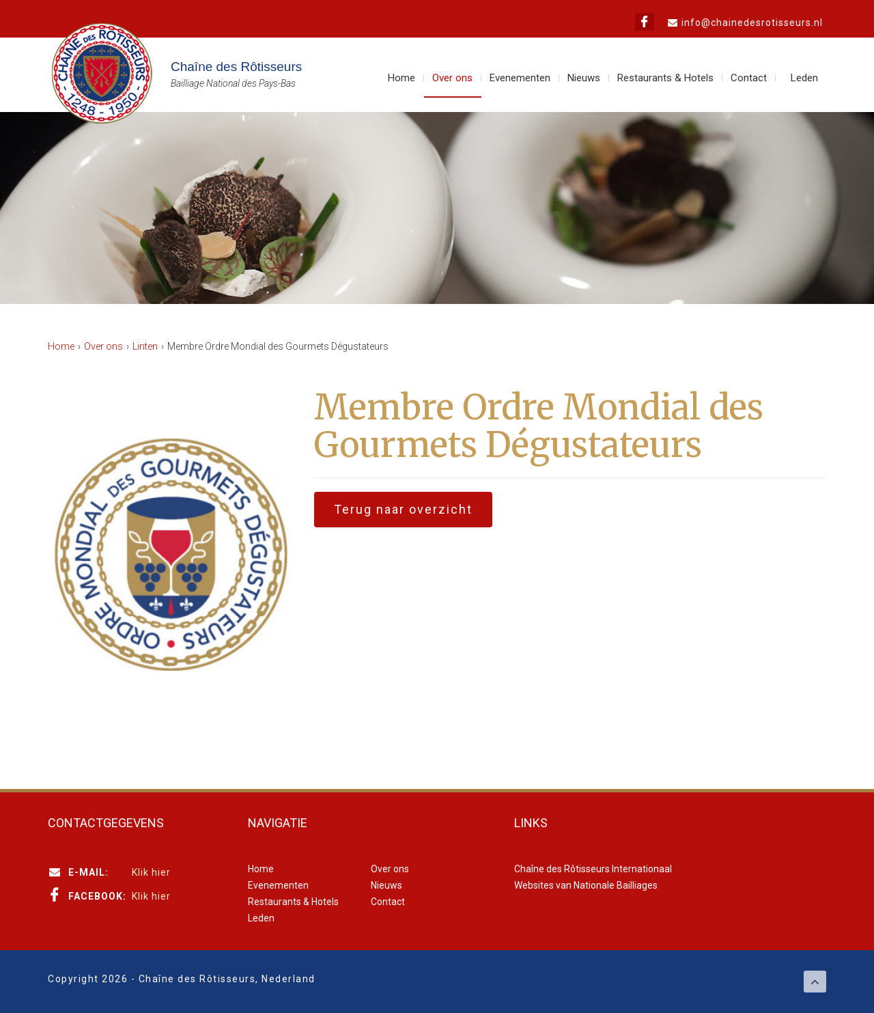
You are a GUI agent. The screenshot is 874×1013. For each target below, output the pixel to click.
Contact (749, 77)
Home (401, 77)
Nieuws (583, 77)
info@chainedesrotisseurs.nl (752, 22)
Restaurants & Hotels (665, 77)
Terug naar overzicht (403, 509)
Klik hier (151, 872)
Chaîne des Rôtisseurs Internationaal (593, 868)
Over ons (452, 77)
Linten (145, 346)
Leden (804, 77)
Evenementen (520, 77)
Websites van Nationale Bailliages (586, 885)
